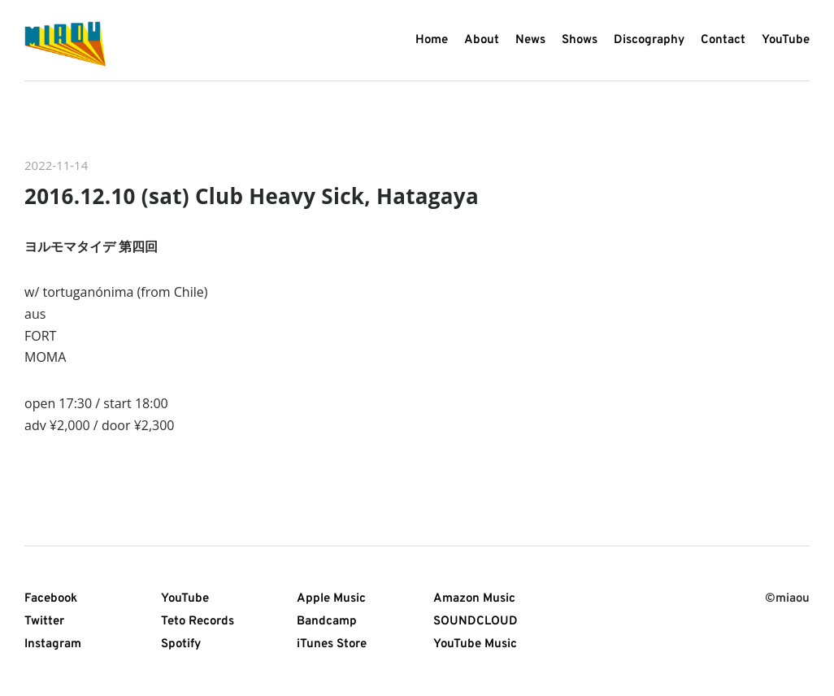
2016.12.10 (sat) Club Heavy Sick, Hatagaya (251, 196)
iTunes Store (332, 644)
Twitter (44, 621)
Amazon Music (474, 599)
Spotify (181, 644)
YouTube (185, 599)
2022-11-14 (56, 165)
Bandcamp (327, 621)
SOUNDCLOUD (475, 621)
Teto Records (197, 621)
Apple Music (331, 599)
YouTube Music (475, 644)
